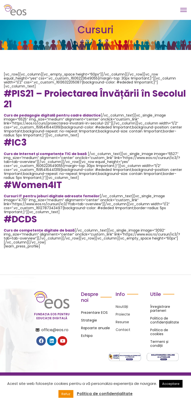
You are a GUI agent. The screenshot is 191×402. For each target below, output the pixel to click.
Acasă (86, 40)
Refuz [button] (65, 394)
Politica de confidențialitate (105, 394)
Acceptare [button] (171, 383)
